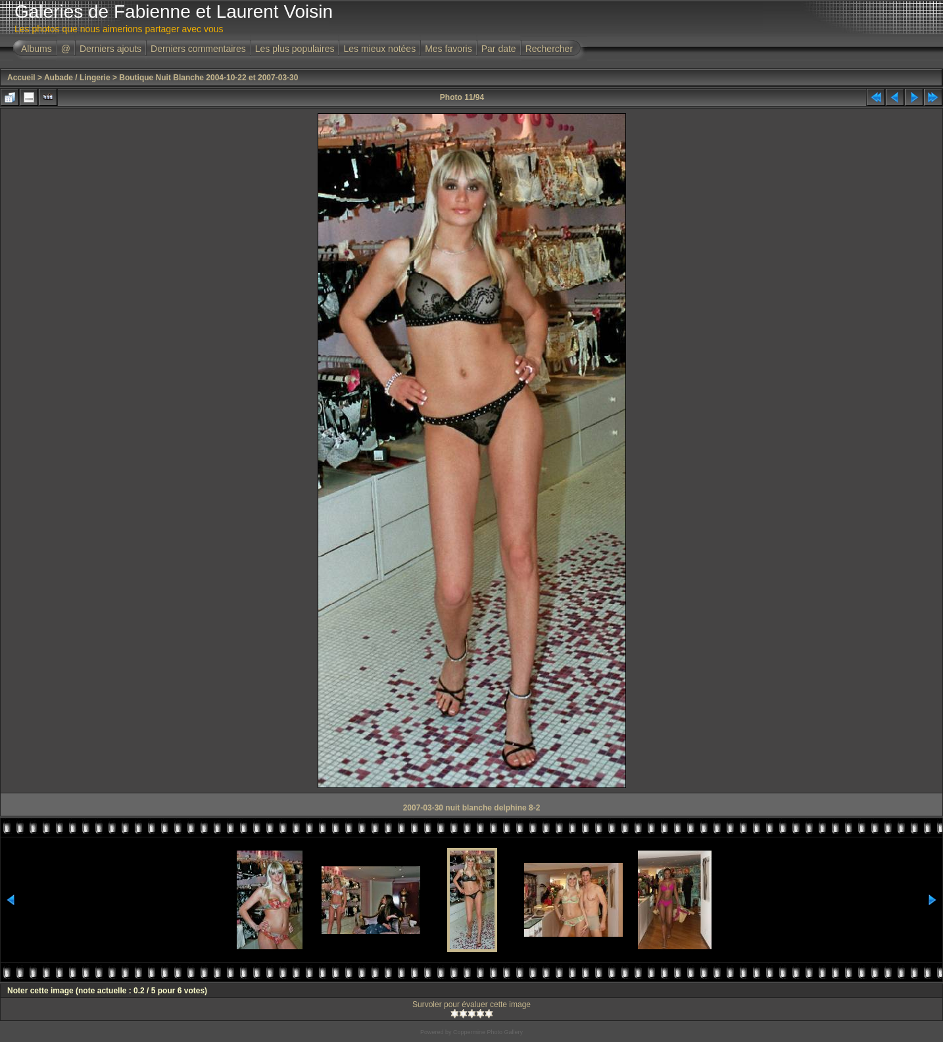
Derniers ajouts (110, 48)
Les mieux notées (379, 48)
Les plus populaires (295, 48)
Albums (36, 48)
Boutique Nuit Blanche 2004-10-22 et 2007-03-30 (208, 77)
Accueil (21, 77)
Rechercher (549, 48)
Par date (498, 48)
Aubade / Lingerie (77, 77)
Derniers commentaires (198, 48)
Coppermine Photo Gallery (488, 1032)
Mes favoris (448, 48)
